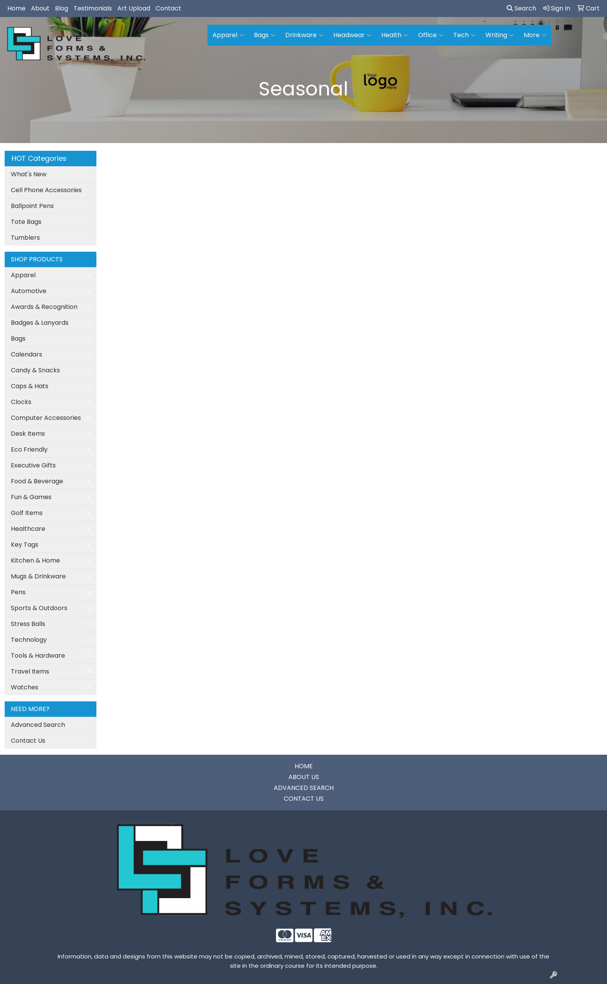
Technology (29, 639)
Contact (168, 8)
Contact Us (28, 740)
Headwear (352, 35)
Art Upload (133, 8)
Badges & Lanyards (40, 322)
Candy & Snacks (35, 370)
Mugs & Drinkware (38, 576)
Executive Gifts (33, 465)
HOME (304, 766)
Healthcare (28, 528)
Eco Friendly (29, 449)
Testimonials (93, 8)
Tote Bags (26, 221)
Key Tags (24, 544)
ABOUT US (303, 777)
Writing (499, 35)
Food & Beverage (37, 481)
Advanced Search (38, 724)
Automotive (28, 291)
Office (430, 35)
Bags (264, 35)
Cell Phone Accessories (46, 190)
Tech (464, 35)
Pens (18, 592)
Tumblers (25, 237)
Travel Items (30, 671)
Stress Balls (28, 623)
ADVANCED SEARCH (304, 787)
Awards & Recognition (44, 306)
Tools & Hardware (38, 655)
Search (521, 8)
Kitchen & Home (35, 560)
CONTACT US (304, 798)
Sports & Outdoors (39, 608)
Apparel (228, 35)
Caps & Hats (29, 386)
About (40, 8)
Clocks (21, 401)
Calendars (26, 354)
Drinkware (304, 35)
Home (16, 8)
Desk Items (28, 433)
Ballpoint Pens (32, 205)
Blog (61, 8)
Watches (24, 687)
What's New (28, 174)
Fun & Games (31, 497)
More (535, 35)
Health (394, 35)
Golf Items (27, 512)
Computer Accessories (46, 417)
